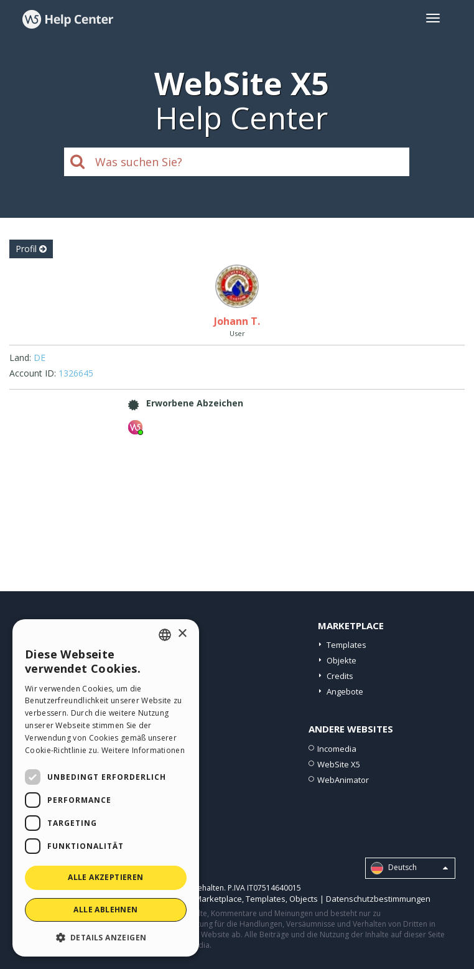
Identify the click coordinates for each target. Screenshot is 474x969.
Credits (340, 675)
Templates (346, 644)
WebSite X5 (338, 764)
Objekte (341, 660)
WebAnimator (343, 779)
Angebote (345, 691)
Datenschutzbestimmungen (378, 898)
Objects (303, 898)
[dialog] (105, 788)
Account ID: (32, 373)
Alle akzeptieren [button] (105, 877)
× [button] (182, 634)
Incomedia (336, 748)
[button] (106, 937)
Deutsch (409, 868)
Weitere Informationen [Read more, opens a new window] (143, 750)
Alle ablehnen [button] (105, 909)
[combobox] (165, 635)
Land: (20, 357)
